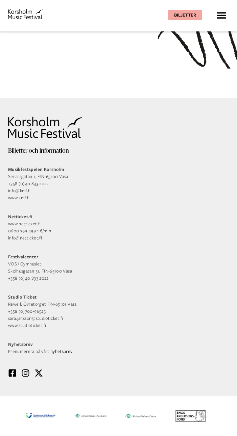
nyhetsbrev (61, 351)
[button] (221, 15)
